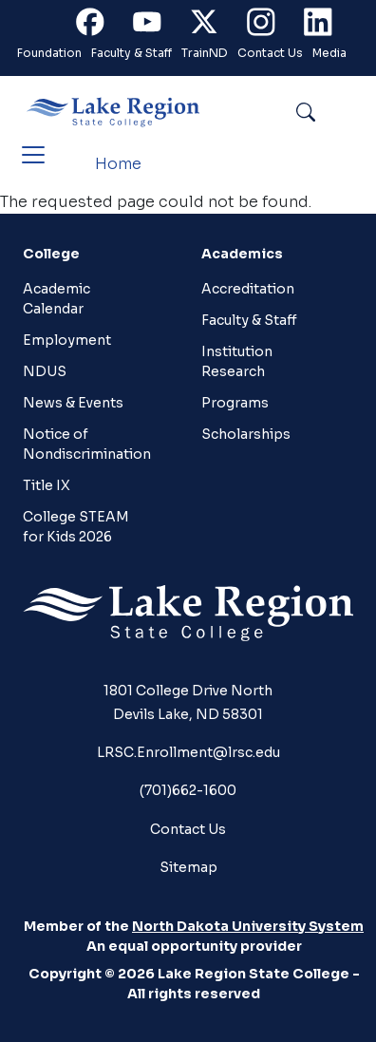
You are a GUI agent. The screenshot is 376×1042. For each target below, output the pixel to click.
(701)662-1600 (188, 790)
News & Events (73, 402)
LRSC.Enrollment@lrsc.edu (188, 752)
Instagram (269, 26)
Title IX (46, 485)
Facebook (99, 26)
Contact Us (270, 53)
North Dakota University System (248, 926)
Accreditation (247, 288)
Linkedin (326, 26)
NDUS (44, 371)
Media (329, 53)
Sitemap (188, 867)
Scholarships (246, 434)
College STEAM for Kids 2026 (76, 526)
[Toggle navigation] (33, 155)
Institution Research (237, 361)
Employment (67, 340)
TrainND (204, 53)
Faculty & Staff (131, 53)
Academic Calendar (56, 298)
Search (349, 112)
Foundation (49, 53)
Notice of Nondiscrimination (87, 444)
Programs (235, 402)
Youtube (156, 26)
